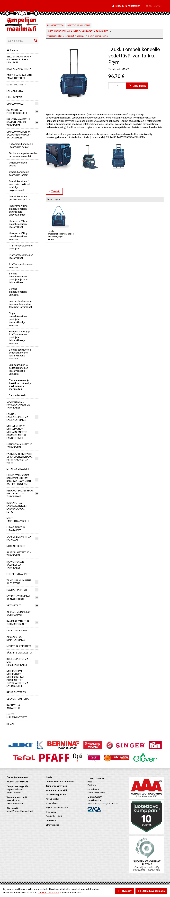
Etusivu (12, 50)
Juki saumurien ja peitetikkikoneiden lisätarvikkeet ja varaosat (18, 369)
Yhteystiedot (52, 825)
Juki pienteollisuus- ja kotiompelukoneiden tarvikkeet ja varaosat (20, 304)
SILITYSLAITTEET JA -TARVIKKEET (19, 554)
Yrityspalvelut (52, 803)
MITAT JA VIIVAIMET (18, 469)
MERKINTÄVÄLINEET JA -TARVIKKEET (19, 446)
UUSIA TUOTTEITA (16, 84)
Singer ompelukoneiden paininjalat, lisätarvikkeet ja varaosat (18, 319)
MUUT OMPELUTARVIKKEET (18, 520)
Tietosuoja (51, 812)
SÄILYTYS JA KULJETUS (20, 652)
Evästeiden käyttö (54, 816)
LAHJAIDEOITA (15, 91)
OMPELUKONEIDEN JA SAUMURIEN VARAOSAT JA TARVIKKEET (20, 134)
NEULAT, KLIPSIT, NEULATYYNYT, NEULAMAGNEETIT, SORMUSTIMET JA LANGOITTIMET (17, 432)
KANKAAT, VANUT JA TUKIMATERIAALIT (18, 623)
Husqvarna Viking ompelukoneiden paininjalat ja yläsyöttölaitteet (18, 210)
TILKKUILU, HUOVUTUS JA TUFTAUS (19, 582)
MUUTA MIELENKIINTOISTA (17, 716)
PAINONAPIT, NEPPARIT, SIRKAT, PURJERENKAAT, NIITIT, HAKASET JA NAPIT (20, 458)
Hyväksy (125, 891)
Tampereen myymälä (56, 786)
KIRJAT (10, 723)
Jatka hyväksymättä (151, 891)
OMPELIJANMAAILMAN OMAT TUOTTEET (19, 77)
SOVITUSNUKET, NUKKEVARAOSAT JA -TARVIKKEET (19, 404)
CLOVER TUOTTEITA (18, 698)
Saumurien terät (17, 395)
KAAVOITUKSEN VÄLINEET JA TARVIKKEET (15, 564)
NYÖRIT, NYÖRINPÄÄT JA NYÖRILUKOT (18, 598)
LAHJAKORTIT (14, 97)
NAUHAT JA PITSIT (17, 589)
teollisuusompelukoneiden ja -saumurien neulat (23, 155)
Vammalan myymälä (56, 790)
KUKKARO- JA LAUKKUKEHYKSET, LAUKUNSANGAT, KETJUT (17, 507)
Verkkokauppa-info (56, 794)
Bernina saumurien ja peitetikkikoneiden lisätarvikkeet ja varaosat (20, 354)
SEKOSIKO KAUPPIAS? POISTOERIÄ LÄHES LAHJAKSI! (19, 59)
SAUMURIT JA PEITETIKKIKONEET (17, 112)
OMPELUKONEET (16, 103)
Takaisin (54, 191)
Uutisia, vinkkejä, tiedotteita (60, 781)
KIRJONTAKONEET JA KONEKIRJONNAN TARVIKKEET (18, 122)
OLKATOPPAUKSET (17, 630)
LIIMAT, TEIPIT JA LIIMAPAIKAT (16, 529)
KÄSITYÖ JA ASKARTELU (13, 707)
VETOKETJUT (14, 605)
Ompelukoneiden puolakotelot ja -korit (20, 198)
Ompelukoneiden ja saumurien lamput (19, 173)
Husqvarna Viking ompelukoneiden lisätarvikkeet (18, 224)
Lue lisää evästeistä (48, 892)
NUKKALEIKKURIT (16, 546)
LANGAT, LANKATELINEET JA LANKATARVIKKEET (17, 417)
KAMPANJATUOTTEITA (19, 68)
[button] (126, 6)
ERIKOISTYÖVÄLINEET (19, 574)
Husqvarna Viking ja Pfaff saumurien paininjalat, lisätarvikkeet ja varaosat (19, 337)
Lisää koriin (137, 85)
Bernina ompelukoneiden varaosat (18, 291)
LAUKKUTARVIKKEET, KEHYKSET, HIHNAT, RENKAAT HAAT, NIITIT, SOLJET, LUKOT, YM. (19, 480)
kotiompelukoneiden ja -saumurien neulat (21, 145)
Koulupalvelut (52, 799)
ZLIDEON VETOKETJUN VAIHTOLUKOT (19, 613)
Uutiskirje (51, 820)
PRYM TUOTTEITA (16, 692)
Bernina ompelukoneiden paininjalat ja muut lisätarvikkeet (18, 278)
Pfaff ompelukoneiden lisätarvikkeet (21, 256)
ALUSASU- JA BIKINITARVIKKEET (17, 638)
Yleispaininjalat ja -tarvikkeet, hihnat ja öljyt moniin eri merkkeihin (20, 384)
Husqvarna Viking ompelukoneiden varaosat (18, 236)
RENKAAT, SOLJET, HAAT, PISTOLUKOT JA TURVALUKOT (20, 493)
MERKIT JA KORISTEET (19, 646)
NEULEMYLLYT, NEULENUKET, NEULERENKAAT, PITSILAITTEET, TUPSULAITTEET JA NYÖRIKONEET (17, 679)
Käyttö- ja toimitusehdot (57, 807)
